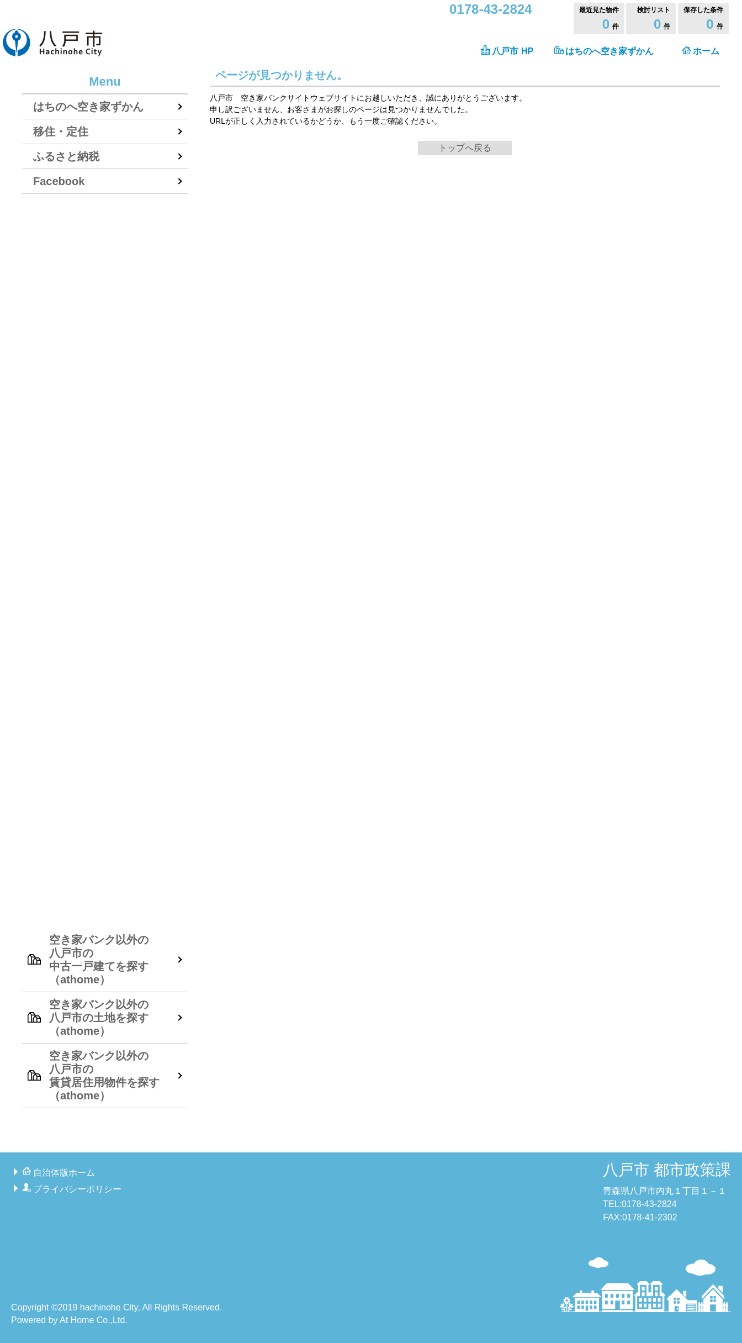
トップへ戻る (464, 147)
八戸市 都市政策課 (667, 1169)
